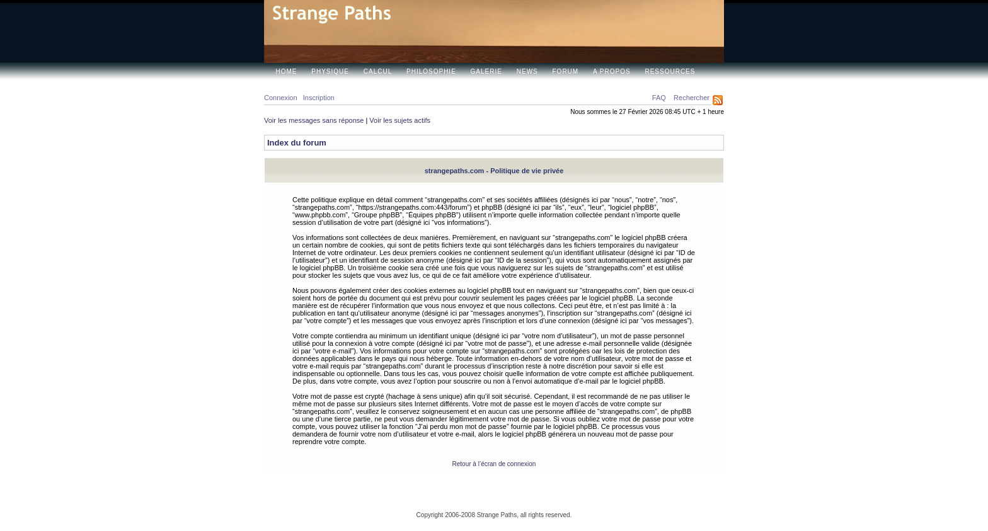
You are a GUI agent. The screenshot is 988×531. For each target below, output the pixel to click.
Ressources (670, 71)
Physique (330, 71)
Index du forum (296, 142)
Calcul (378, 71)
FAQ (659, 97)
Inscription (319, 97)
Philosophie (431, 71)
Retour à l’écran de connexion (494, 463)
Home (286, 71)
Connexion (280, 97)
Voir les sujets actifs (399, 120)
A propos (612, 71)
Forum (566, 71)
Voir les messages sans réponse (314, 120)
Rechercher (691, 97)
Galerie (486, 71)
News (527, 71)
